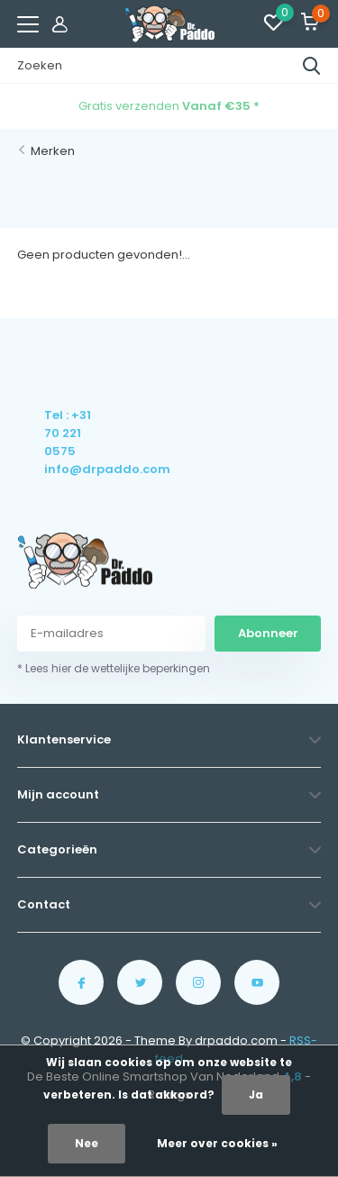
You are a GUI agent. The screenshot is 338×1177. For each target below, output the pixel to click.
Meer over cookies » (217, 1143)
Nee (86, 1143)
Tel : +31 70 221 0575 (67, 433)
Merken (53, 151)
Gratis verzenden (169, 105)
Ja (256, 1094)
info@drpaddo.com (69, 469)
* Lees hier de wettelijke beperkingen (113, 668)
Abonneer (268, 633)
